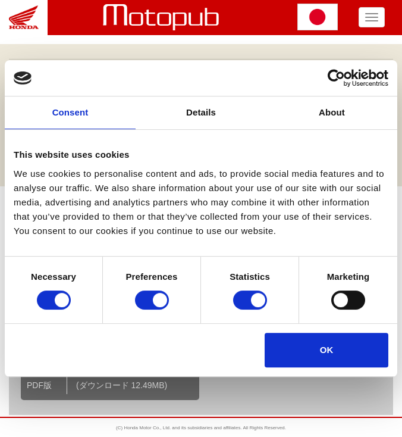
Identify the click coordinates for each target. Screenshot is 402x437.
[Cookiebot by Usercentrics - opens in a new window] (336, 78)
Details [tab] (201, 112)
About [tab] (332, 112)
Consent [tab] (70, 112)
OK (327, 350)
